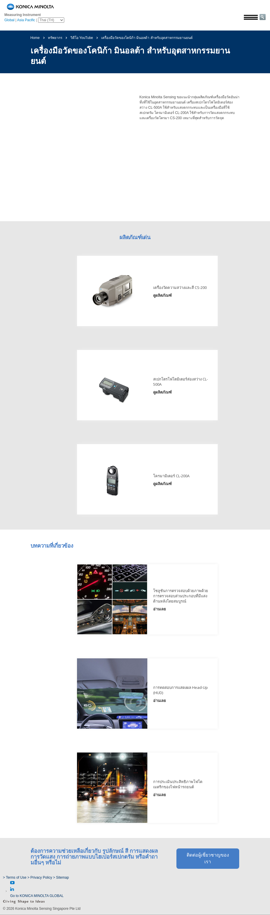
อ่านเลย (147, 601)
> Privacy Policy (39, 877)
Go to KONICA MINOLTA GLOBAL (37, 896)
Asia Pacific (26, 20)
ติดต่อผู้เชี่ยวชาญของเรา (208, 844)
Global (9, 20)
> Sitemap (61, 877)
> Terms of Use (15, 877)
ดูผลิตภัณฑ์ (150, 294)
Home (35, 38)
